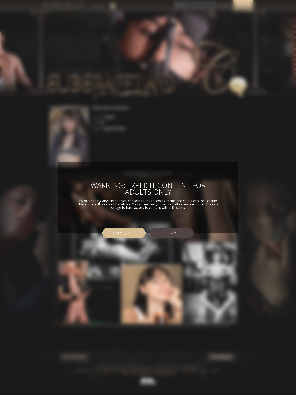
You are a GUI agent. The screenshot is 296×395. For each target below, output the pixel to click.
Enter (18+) (124, 233)
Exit (172, 233)
